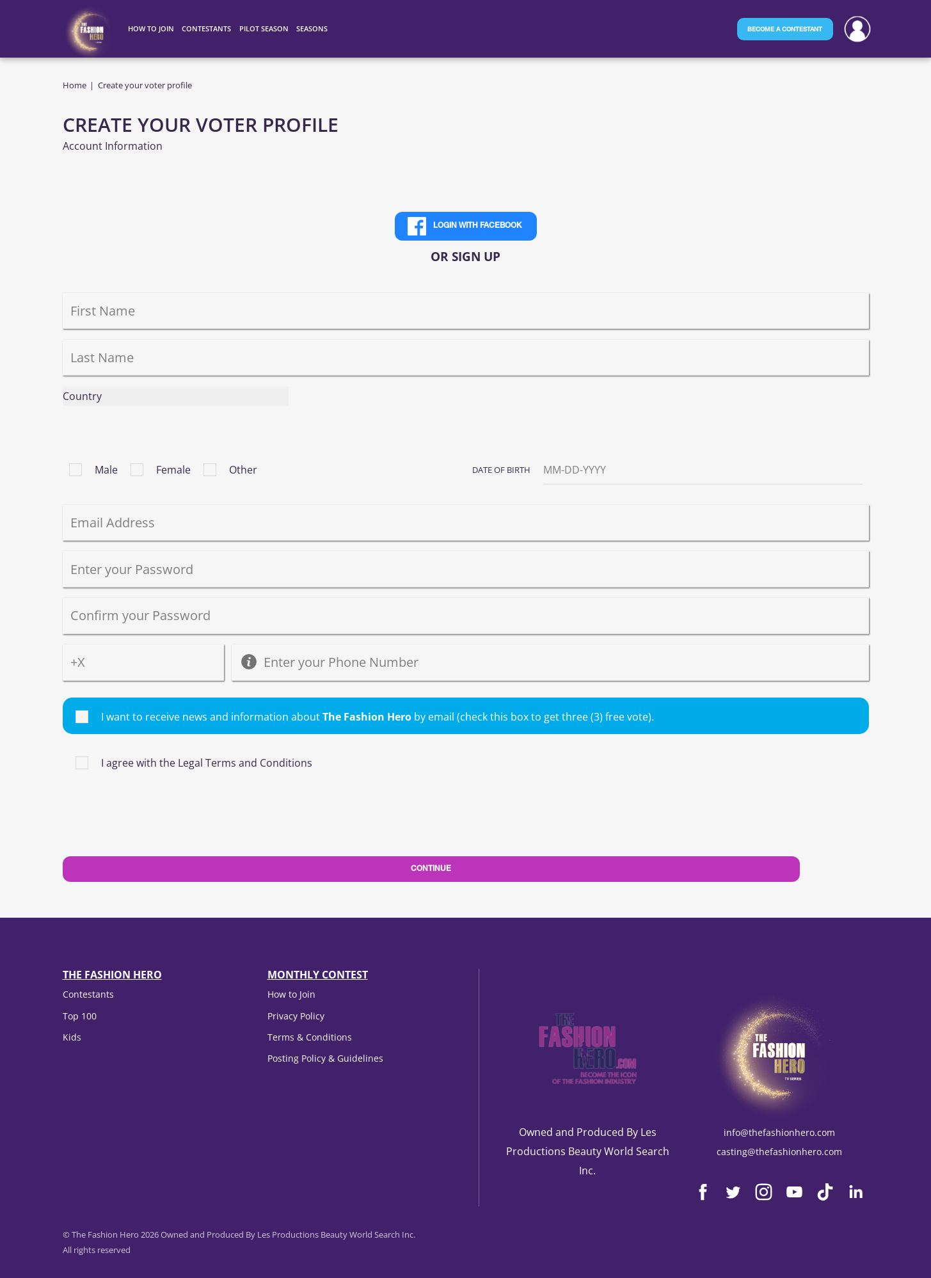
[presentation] (160, 827)
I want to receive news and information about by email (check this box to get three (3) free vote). (377, 716)
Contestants (88, 994)
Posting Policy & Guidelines (325, 1058)
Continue (431, 869)
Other (243, 469)
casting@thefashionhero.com (779, 1152)
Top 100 (80, 1016)
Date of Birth (501, 469)
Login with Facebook (477, 226)
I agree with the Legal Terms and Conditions (206, 763)
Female (173, 469)
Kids (72, 1037)
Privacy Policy (295, 1016)
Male (106, 469)
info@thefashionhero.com (779, 1132)
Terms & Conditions (309, 1037)
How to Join (291, 994)
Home (74, 85)
